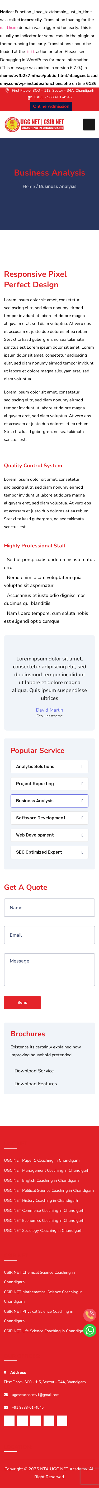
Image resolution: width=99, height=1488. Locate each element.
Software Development (40, 817)
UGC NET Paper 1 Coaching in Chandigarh (42, 1160)
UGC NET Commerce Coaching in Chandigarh (44, 1210)
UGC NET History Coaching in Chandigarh (41, 1200)
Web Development (35, 835)
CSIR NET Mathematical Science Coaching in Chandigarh (43, 1296)
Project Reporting (35, 783)
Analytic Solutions (35, 766)
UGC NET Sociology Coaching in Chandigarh (43, 1230)
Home (29, 186)
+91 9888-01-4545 (28, 1407)
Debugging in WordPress (24, 60)
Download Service (34, 1071)
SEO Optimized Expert (39, 852)
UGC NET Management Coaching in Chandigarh (46, 1170)
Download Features (36, 1084)
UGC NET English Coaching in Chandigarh (41, 1180)
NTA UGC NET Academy (63, 1469)
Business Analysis (35, 800)
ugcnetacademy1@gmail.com (35, 1394)
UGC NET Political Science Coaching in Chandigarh (49, 1190)
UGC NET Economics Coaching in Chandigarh (44, 1220)
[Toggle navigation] (89, 124)
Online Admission (51, 106)
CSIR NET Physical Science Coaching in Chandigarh (38, 1316)
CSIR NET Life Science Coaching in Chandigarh (45, 1331)
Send (22, 1002)
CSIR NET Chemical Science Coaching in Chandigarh (39, 1277)
